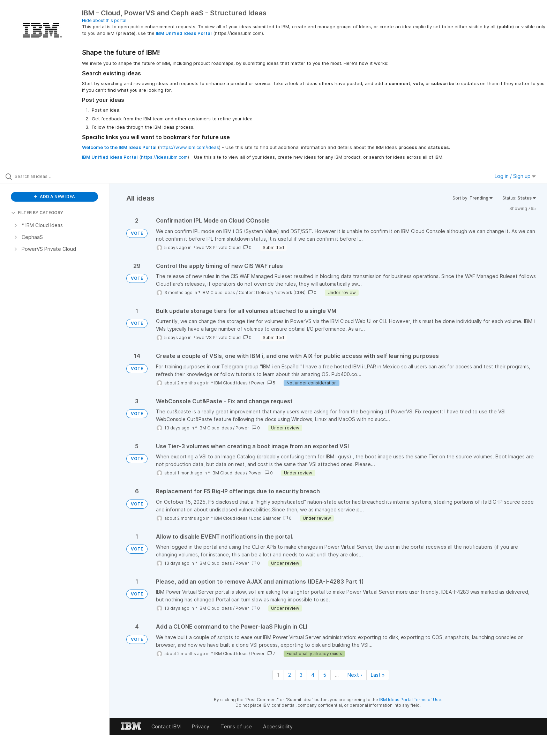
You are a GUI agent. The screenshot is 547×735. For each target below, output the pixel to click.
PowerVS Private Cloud (217, 247)
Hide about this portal (104, 20)
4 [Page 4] (312, 675)
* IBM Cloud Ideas (216, 292)
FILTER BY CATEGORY (37, 212)
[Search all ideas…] (63, 176)
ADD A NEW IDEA (54, 196)
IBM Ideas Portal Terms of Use (410, 699)
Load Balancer (266, 518)
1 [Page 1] (278, 675)
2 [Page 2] (289, 675)
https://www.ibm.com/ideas (189, 147)
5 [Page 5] (324, 675)
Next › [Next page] (354, 675)
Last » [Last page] (378, 675)
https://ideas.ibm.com (164, 157)
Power (258, 382)
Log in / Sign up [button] (515, 176)
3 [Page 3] (301, 675)
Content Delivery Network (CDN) (272, 292)
